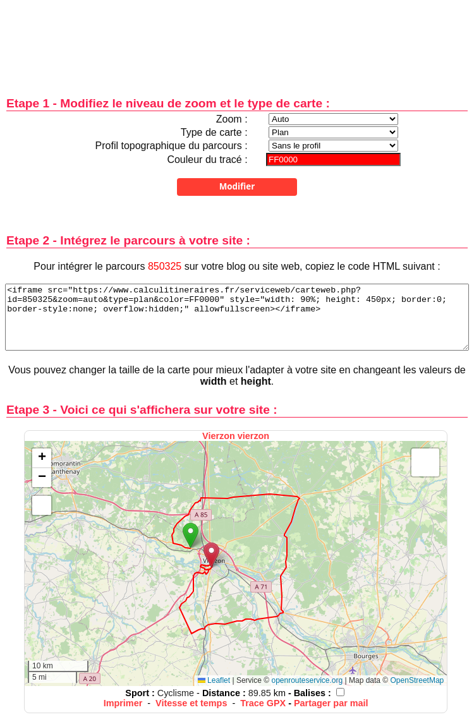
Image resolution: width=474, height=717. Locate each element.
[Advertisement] (237, 39)
